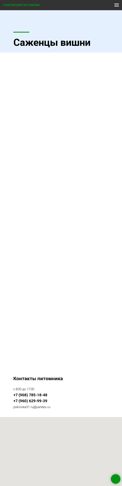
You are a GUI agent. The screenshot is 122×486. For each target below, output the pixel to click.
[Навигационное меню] (116, 5)
